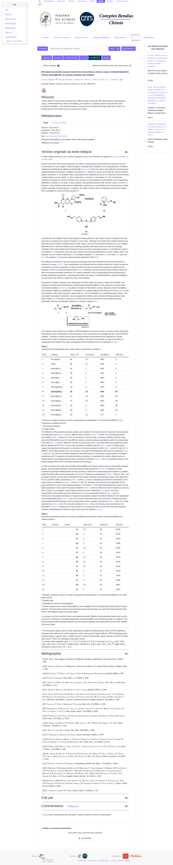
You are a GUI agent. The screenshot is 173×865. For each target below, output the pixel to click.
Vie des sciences (122, 1)
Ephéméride (149, 37)
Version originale (51, 66)
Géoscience (82, 1)
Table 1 (116, 342)
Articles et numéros (62, 37)
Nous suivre (104, 861)
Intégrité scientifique (101, 37)
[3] (68, 177)
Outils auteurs (120, 37)
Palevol (92, 1)
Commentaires (11, 37)
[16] (97, 257)
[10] (73, 255)
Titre (7, 10)
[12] (105, 255)
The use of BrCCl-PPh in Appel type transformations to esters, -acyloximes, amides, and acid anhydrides (158, 60)
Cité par (8, 33)
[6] (106, 177)
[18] (79, 270)
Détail (45, 123)
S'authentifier (85, 838)
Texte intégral (10, 24)
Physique (71, 1)
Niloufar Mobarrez (66, 80)
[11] (93, 255)
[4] (84, 177)
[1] (86, 172)
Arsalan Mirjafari (47, 80)
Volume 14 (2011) (71, 58)
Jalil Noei (114, 80)
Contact (113, 861)
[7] (127, 183)
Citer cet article (59, 123)
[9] (52, 252)
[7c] (102, 490)
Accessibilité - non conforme (87, 861)
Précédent (46, 58)
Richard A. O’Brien (82, 80)
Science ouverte (81, 37)
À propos (45, 37)
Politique (72, 806)
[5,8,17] (60, 264)
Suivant (106, 58)
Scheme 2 (64, 288)
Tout (111, 49)
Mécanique (61, 1)
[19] (53, 299)
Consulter (42, 49)
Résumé (8, 15)
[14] (42, 257)
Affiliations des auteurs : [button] (51, 143)
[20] (95, 301)
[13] (117, 255)
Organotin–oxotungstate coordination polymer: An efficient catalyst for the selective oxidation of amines (157, 129)
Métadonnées (10, 19)
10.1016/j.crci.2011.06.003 (56, 136)
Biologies (110, 1)
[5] (94, 177)
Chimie (101, 1)
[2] (57, 175)
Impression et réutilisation (135, 37)
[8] (78, 191)
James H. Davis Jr (99, 80)
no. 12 (84, 58)
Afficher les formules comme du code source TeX (110, 66)
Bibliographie (10, 28)
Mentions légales (124, 861)
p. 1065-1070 (95, 58)
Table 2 (110, 474)
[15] (57, 257)
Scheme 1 (85, 169)
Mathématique (49, 1)
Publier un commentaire (14, 41)
